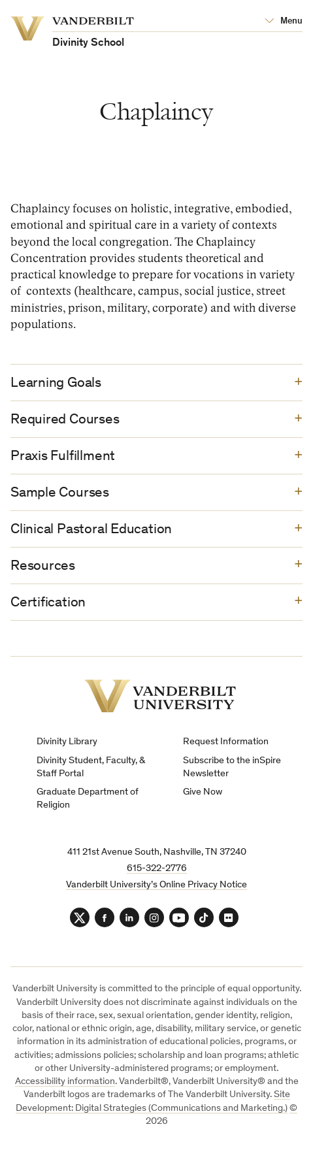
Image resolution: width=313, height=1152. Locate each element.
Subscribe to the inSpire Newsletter (232, 767)
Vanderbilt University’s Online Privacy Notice (156, 885)
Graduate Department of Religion (88, 798)
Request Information (226, 742)
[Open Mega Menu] (284, 21)
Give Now (202, 792)
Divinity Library (67, 742)
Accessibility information (65, 1082)
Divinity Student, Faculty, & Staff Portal (91, 767)
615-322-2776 (157, 869)
